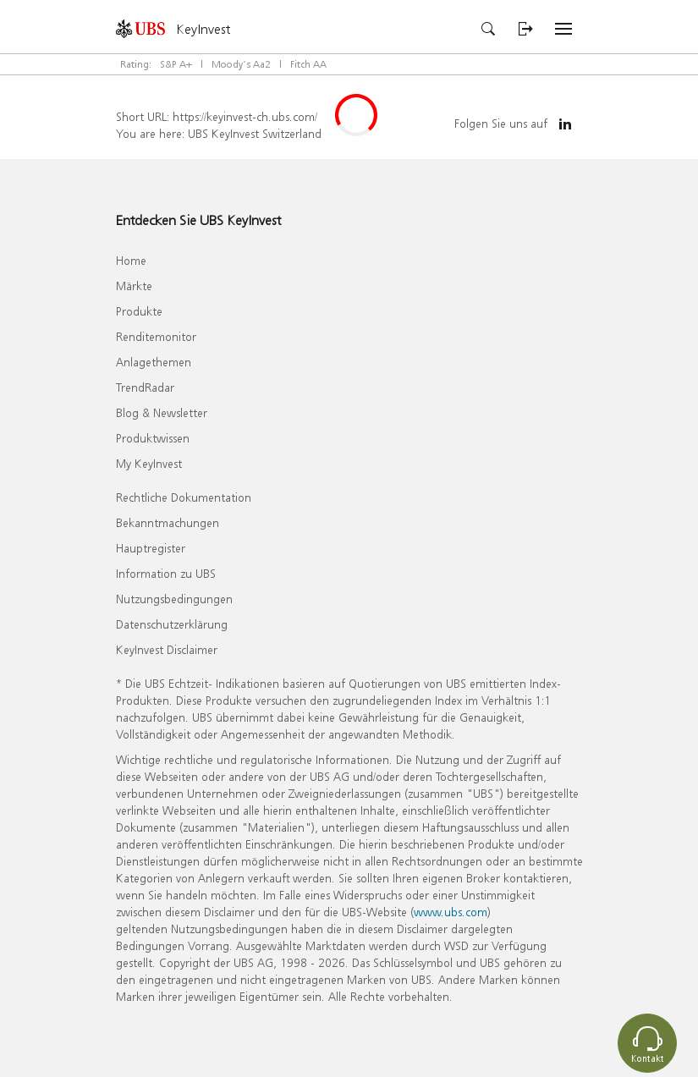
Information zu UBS (166, 573)
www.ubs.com (450, 912)
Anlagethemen (153, 362)
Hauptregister (150, 548)
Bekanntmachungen (167, 522)
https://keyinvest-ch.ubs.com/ (245, 116)
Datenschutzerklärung (172, 624)
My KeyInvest (149, 463)
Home (131, 260)
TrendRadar (145, 387)
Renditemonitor (156, 336)
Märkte (134, 285)
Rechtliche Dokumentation (183, 497)
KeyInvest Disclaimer (166, 649)
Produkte (139, 311)
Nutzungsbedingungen (174, 599)
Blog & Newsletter (161, 412)
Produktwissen (153, 438)
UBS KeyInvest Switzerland (255, 133)
